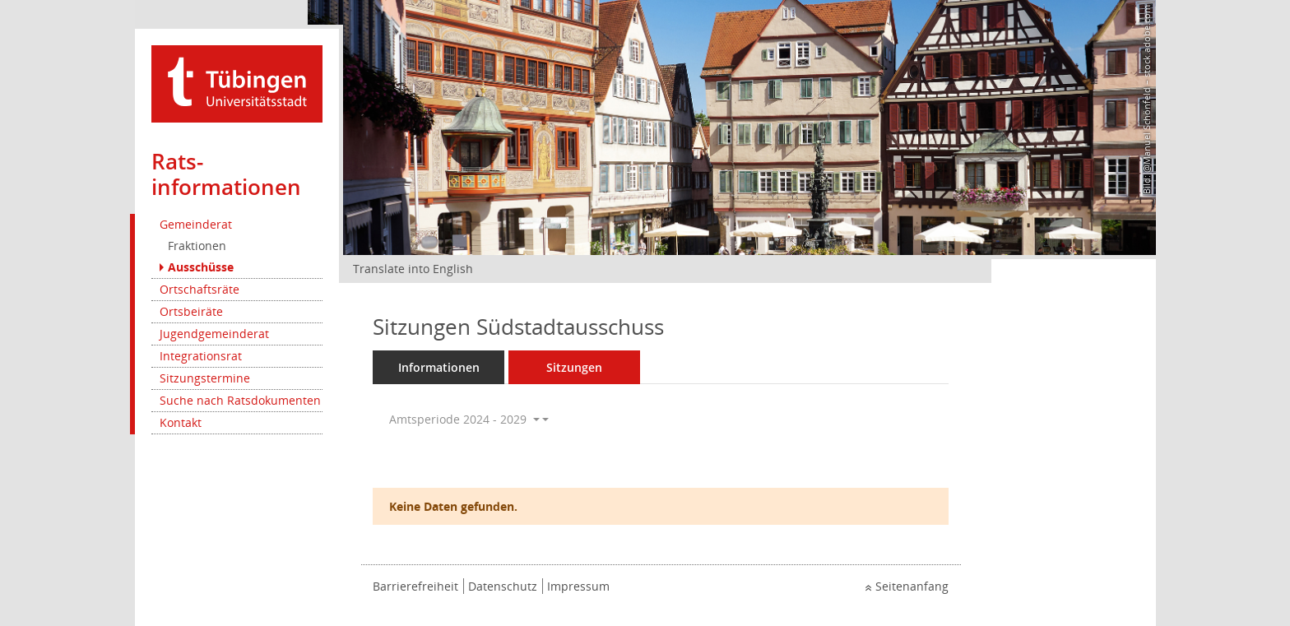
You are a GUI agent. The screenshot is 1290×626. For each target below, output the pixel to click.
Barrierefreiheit (415, 586)
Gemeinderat (196, 224)
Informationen (439, 367)
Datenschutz (502, 586)
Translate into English (413, 268)
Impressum (578, 586)
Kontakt (181, 422)
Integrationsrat (201, 356)
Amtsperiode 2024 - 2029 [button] (464, 419)
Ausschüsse (201, 267)
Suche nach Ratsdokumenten (240, 400)
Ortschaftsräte (199, 289)
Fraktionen (197, 245)
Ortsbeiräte (191, 311)
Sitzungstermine (205, 378)
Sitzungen (574, 367)
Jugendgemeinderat (214, 333)
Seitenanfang (912, 586)
